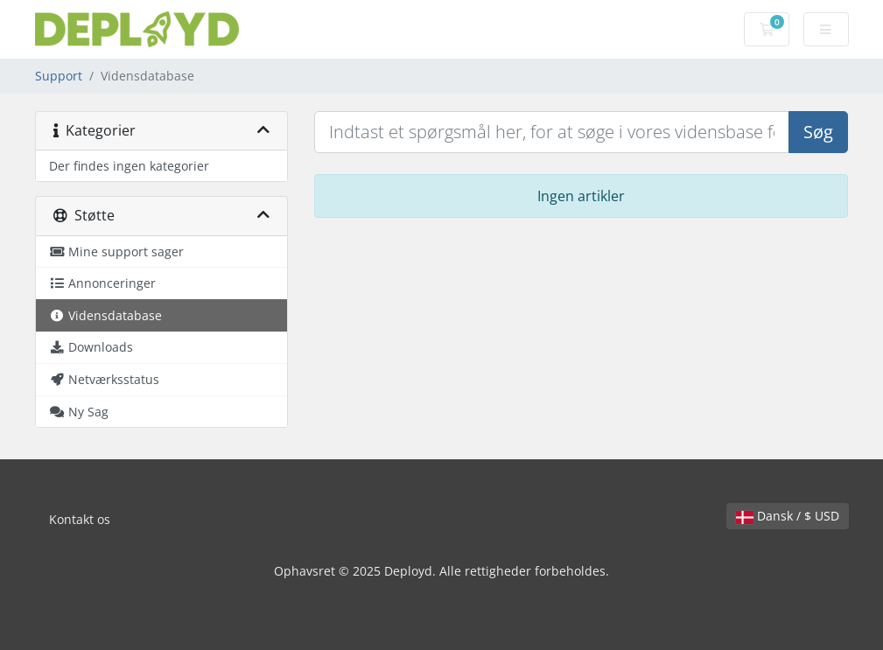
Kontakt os (79, 519)
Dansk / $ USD (787, 515)
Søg (818, 131)
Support (58, 75)
